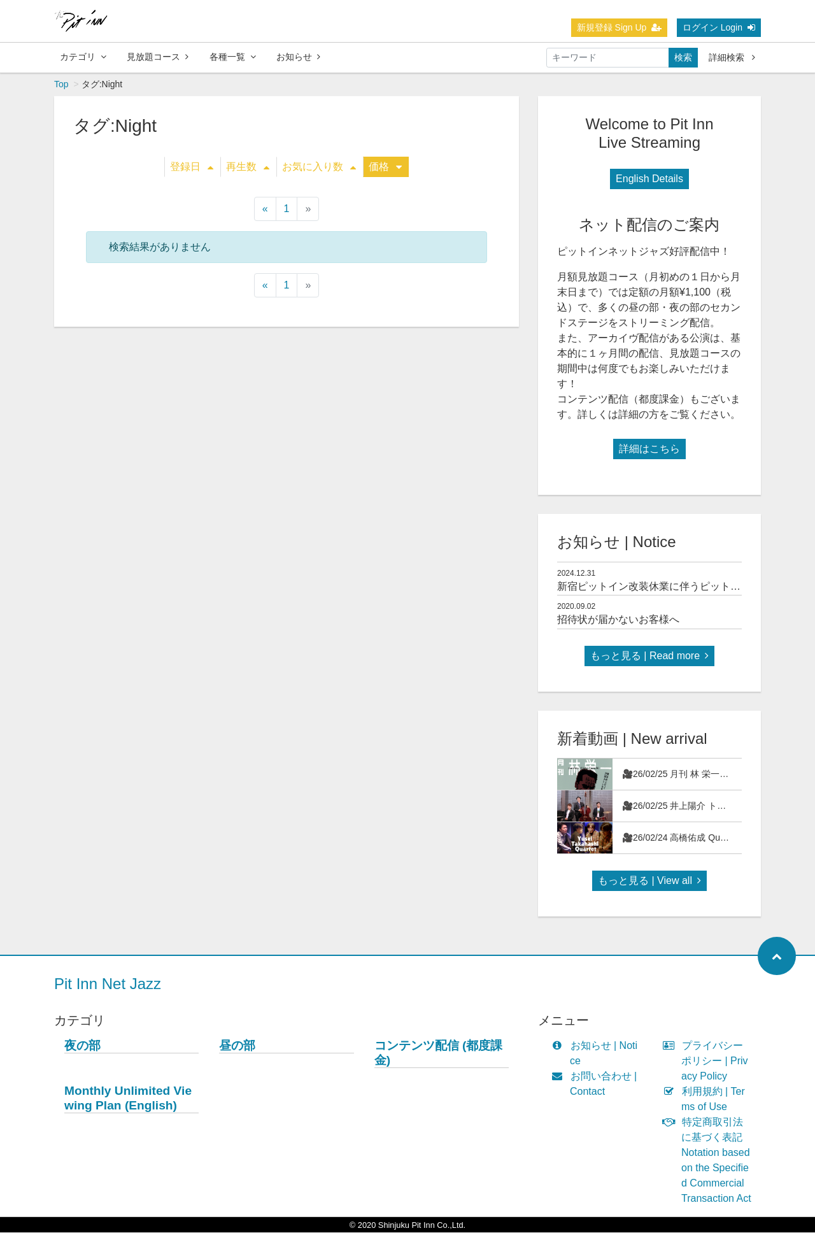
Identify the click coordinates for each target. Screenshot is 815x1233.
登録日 (191, 167)
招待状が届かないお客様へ (618, 620)
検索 (683, 57)
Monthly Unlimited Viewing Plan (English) (128, 1099)
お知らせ (298, 57)
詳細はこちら (649, 449)
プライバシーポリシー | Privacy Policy (708, 1061)
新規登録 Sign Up (619, 27)
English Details (649, 179)
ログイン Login (719, 27)
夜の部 (82, 1046)
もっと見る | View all (649, 881)
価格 (385, 167)
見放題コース (157, 57)
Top (61, 85)
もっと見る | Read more (649, 656)
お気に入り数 (319, 167)
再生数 (247, 167)
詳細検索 (732, 57)
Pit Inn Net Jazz (107, 984)
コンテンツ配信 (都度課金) (438, 1053)
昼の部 (237, 1046)
